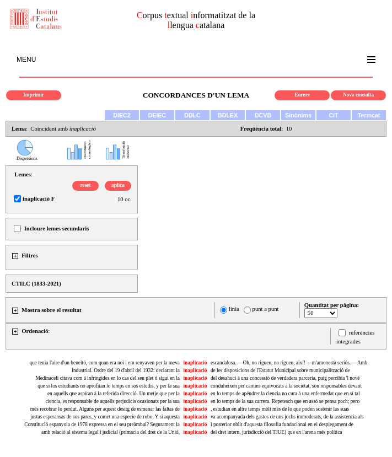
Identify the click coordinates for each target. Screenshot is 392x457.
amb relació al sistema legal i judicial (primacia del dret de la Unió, (110, 432)
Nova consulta (358, 95)
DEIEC (157, 115)
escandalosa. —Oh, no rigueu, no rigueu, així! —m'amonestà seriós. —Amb (289, 362)
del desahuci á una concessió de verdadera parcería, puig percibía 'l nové (285, 378)
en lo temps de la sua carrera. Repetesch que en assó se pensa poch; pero (285, 401)
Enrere (302, 95)
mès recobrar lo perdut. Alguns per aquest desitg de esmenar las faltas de (105, 409)
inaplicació (195, 362)
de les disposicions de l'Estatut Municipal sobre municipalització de (280, 370)
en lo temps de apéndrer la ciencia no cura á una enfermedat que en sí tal (285, 393)
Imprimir (33, 95)
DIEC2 (121, 115)
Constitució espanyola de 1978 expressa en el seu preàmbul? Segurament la (102, 424)
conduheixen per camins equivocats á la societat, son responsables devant (286, 386)
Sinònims (298, 115)
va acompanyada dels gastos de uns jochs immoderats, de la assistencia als (287, 417)
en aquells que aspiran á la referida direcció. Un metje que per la (113, 393)
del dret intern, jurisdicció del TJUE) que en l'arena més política (276, 432)
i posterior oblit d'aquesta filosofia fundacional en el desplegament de (282, 424)
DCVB (263, 115)
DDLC (192, 115)
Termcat (369, 115)
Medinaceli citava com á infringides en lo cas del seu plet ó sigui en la (107, 378)
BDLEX (228, 115)
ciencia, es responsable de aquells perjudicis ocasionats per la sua (113, 401)
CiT (333, 115)
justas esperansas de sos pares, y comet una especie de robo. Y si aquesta (105, 417)
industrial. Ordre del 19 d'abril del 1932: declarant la (126, 370)
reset (85, 185)
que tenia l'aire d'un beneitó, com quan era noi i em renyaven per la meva (105, 362)
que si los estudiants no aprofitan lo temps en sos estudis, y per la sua (108, 386)
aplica (118, 185)
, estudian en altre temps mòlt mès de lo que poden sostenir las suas (280, 409)
